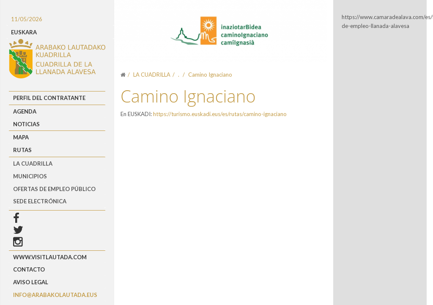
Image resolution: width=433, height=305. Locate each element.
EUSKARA (24, 32)
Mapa (21, 137)
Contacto (29, 269)
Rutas (22, 150)
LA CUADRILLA (32, 163)
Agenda (24, 111)
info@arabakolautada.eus (55, 294)
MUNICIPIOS (30, 176)
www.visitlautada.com (50, 257)
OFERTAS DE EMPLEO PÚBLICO (54, 189)
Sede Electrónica (39, 201)
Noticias (26, 124)
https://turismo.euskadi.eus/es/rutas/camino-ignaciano (220, 114)
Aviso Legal (30, 282)
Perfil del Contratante (49, 97)
